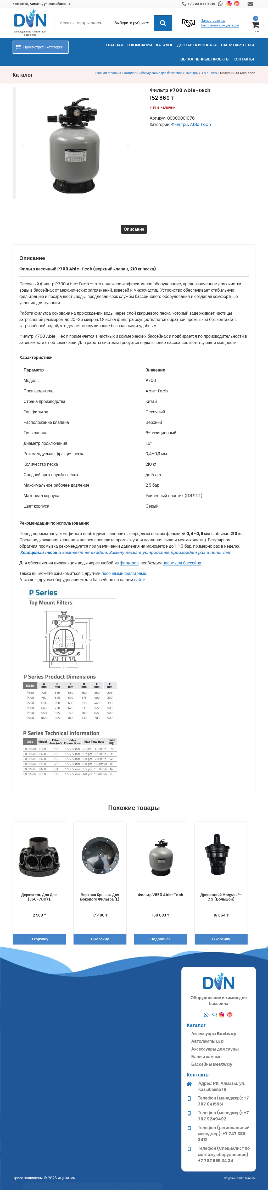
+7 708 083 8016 (201, 4)
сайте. (140, 584)
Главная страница (108, 73)
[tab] (134, 231)
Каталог (130, 73)
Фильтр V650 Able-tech (160, 899)
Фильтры (192, 73)
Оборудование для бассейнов (160, 73)
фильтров (129, 567)
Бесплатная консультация (220, 25)
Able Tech (209, 73)
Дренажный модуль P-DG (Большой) (221, 901)
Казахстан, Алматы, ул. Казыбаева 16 (42, 4)
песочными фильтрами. (124, 578)
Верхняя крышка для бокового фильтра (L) (100, 901)
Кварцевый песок (38, 557)
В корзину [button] (39, 943)
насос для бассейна (182, 567)
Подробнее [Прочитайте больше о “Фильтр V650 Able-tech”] (160, 943)
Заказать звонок (213, 20)
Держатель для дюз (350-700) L (39, 901)
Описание (134, 231)
